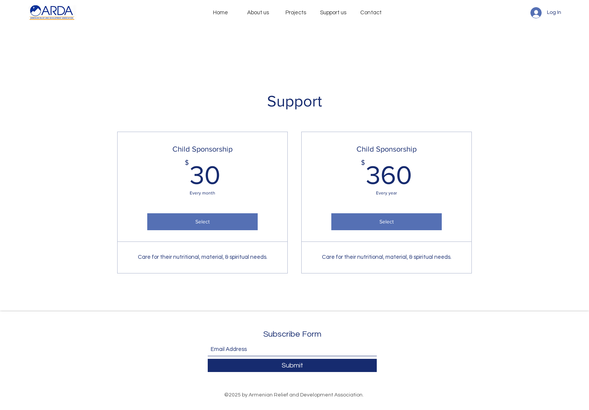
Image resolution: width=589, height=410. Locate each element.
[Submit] (292, 365)
